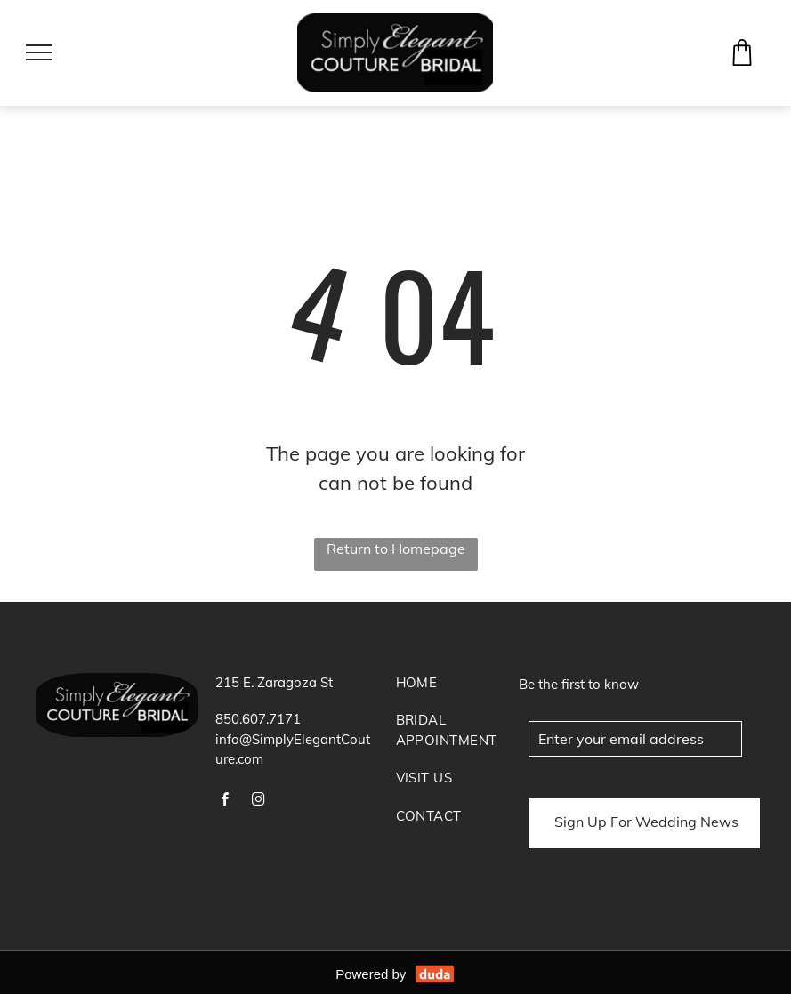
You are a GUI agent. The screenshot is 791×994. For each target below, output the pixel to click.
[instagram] (258, 802)
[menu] (39, 52)
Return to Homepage (396, 548)
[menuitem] (453, 692)
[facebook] (225, 802)
